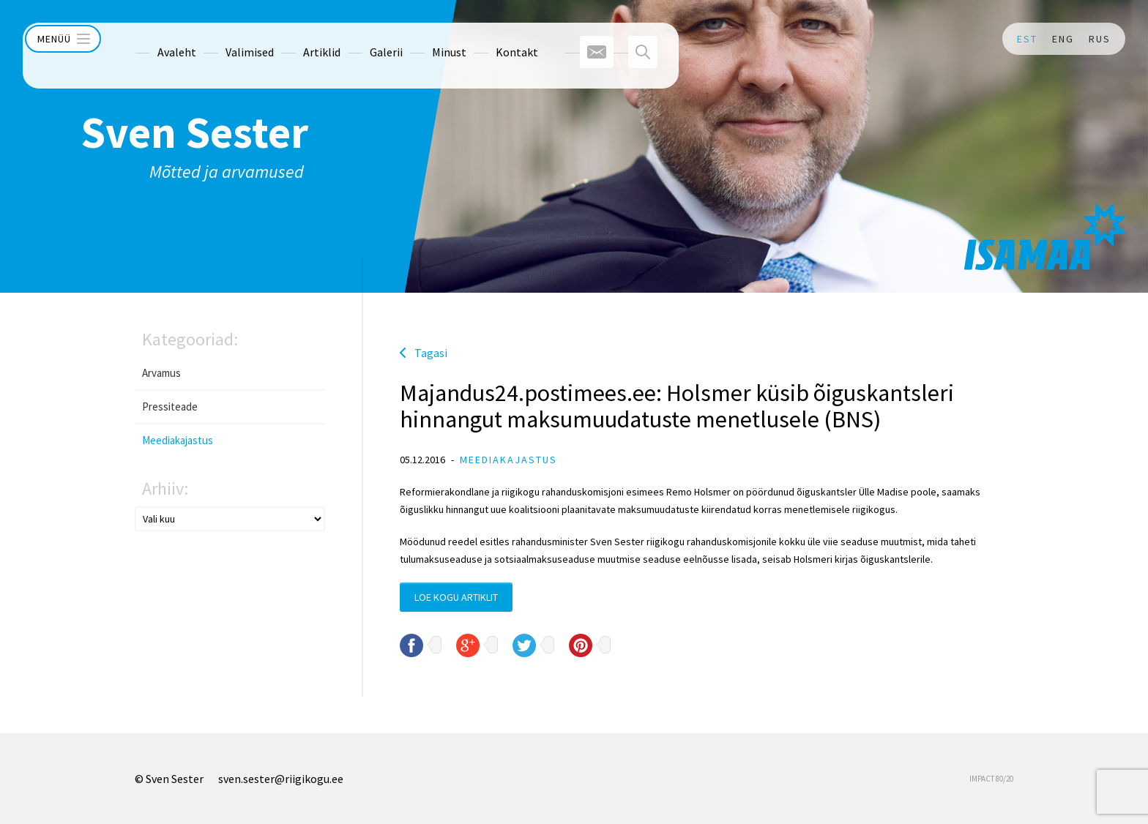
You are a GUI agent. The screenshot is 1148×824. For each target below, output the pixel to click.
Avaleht (149, 38)
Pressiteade (170, 406)
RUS (1100, 38)
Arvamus (161, 373)
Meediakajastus (177, 440)
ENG (1063, 38)
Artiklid (294, 38)
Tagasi (430, 352)
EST (1027, 38)
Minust (422, 38)
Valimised (222, 38)
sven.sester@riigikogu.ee (280, 778)
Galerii (359, 38)
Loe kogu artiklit (456, 597)
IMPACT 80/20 (991, 779)
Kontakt (490, 38)
